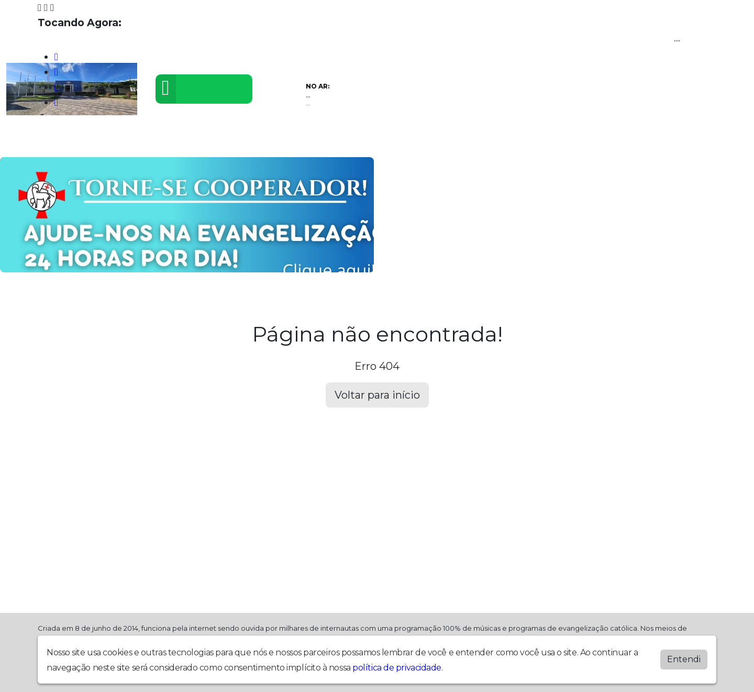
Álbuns (338, 141)
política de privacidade (396, 668)
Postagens (278, 141)
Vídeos (161, 141)
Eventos (214, 141)
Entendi (684, 659)
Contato (391, 141)
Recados (450, 141)
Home (29, 141)
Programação (93, 141)
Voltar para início (377, 395)
